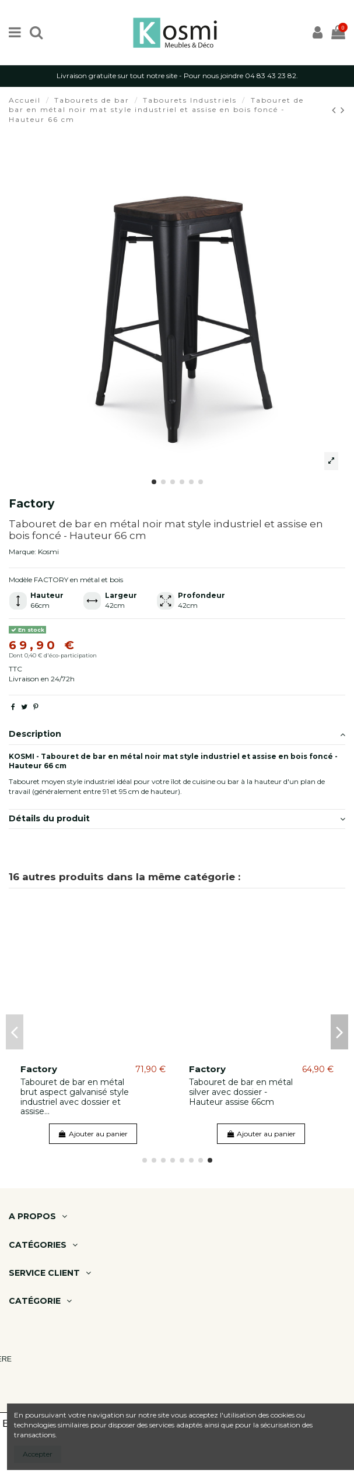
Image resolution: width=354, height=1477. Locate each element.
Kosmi (48, 551)
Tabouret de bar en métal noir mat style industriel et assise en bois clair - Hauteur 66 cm (242, 1096)
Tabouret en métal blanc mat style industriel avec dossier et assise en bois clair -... (70, 1096)
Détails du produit (177, 819)
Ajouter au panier (93, 1133)
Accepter (37, 1454)
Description (177, 734)
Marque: (22, 551)
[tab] (177, 734)
